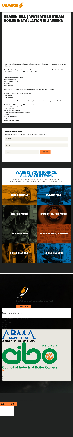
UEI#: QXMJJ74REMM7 (22, 319)
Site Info (4, 326)
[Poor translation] (12, 404)
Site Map (4, 324)
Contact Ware (23, 307)
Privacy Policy (6, 328)
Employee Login (6, 322)
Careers (4, 320)
